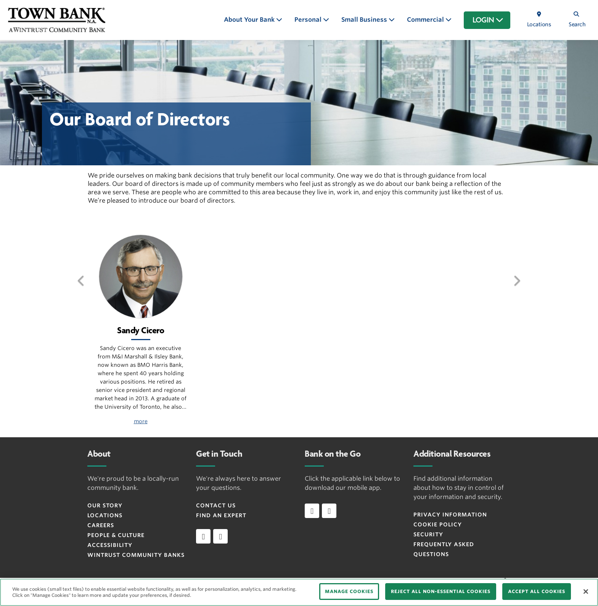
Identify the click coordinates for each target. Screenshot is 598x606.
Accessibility (109, 545)
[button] (81, 292)
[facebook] (203, 536)
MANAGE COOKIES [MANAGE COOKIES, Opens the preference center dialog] (349, 591)
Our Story (104, 505)
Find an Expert (221, 515)
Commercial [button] (426, 19)
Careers (100, 525)
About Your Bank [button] (250, 19)
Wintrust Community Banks (136, 555)
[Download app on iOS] (312, 511)
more (141, 421)
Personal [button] (308, 19)
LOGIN (488, 20)
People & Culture (116, 535)
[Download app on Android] (329, 511)
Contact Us (216, 505)
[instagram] (220, 536)
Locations (104, 515)
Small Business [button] (365, 19)
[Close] (585, 591)
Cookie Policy (437, 524)
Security (428, 534)
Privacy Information (450, 515)
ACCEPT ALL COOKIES (536, 591)
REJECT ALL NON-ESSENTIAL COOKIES (440, 591)
